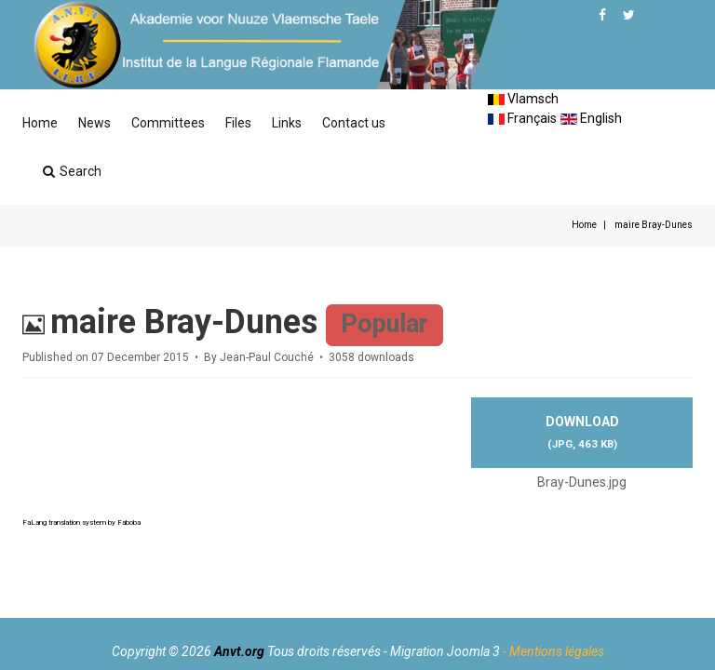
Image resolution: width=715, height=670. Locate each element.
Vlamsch (523, 98)
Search (72, 171)
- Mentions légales (553, 651)
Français (522, 118)
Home (40, 122)
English (591, 118)
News (94, 122)
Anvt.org (239, 651)
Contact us (353, 122)
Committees (168, 122)
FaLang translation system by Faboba (81, 522)
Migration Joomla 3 (445, 651)
